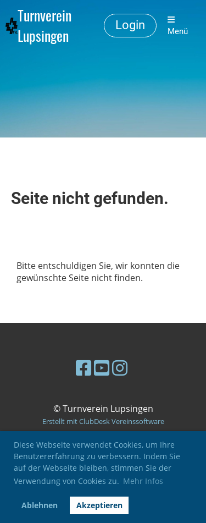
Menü (178, 25)
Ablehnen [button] (39, 505)
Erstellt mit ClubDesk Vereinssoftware (103, 421)
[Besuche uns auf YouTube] (101, 367)
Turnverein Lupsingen (44, 25)
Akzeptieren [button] (99, 505)
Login (130, 25)
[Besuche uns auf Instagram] (119, 367)
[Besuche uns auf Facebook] (83, 367)
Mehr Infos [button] (143, 481)
